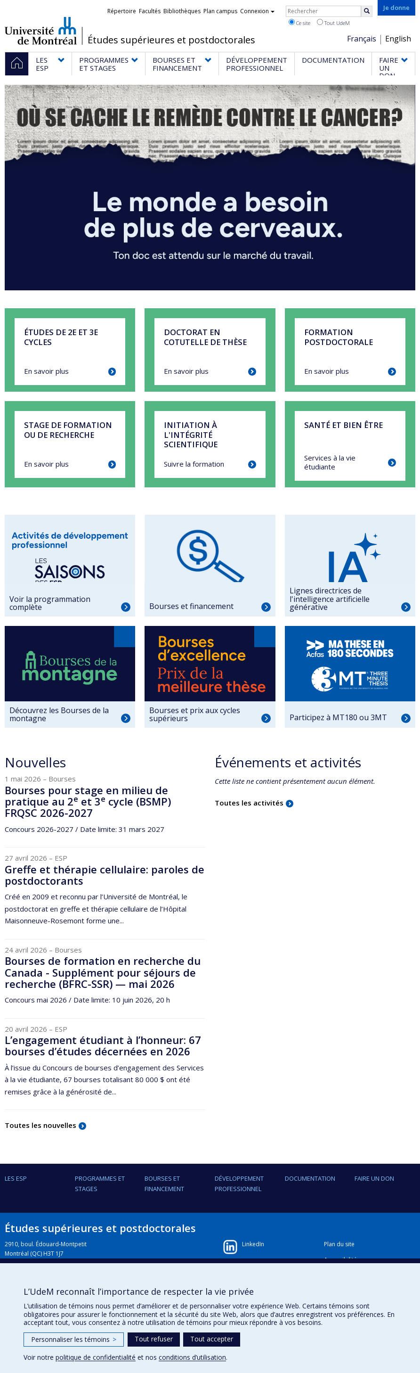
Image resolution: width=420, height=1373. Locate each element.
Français (361, 38)
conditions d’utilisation (192, 1357)
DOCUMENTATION (310, 1178)
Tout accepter (211, 1338)
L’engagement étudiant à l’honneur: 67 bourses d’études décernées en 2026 (103, 1045)
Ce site (299, 22)
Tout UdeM (333, 22)
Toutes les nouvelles (40, 1125)
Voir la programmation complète (49, 603)
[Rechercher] (366, 11)
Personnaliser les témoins (73, 1339)
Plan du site (339, 1244)
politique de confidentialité (96, 1357)
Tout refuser (154, 1338)
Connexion (257, 11)
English (398, 38)
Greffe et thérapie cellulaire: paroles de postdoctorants (104, 875)
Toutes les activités (249, 802)
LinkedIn (253, 1244)
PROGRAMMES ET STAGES (100, 1183)
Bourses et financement (191, 606)
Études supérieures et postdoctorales (171, 40)
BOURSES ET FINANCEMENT (164, 1183)
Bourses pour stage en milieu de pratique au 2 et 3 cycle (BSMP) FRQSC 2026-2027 (88, 801)
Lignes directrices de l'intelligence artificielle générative (330, 598)
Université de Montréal (41, 30)
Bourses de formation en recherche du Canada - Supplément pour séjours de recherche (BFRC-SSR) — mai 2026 (103, 972)
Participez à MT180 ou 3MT (338, 717)
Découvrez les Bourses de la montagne (59, 714)
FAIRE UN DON (374, 1178)
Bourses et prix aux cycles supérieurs (194, 714)
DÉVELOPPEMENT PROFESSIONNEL (239, 1183)
